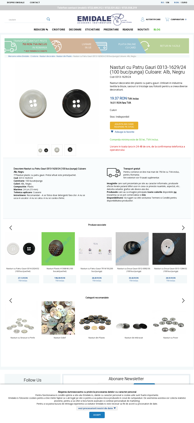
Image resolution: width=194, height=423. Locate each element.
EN (170, 2)
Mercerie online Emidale (18, 56)
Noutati (143, 29)
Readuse (128, 29)
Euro (184, 2)
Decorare (75, 29)
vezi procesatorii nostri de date (95, 408)
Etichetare (92, 29)
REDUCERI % (41, 29)
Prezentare (111, 29)
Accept (97, 415)
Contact (35, 2)
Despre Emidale (16, 2)
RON (176, 2)
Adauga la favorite (122, 132)
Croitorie (58, 29)
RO (162, 2)
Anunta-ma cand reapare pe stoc (124, 125)
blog (157, 29)
